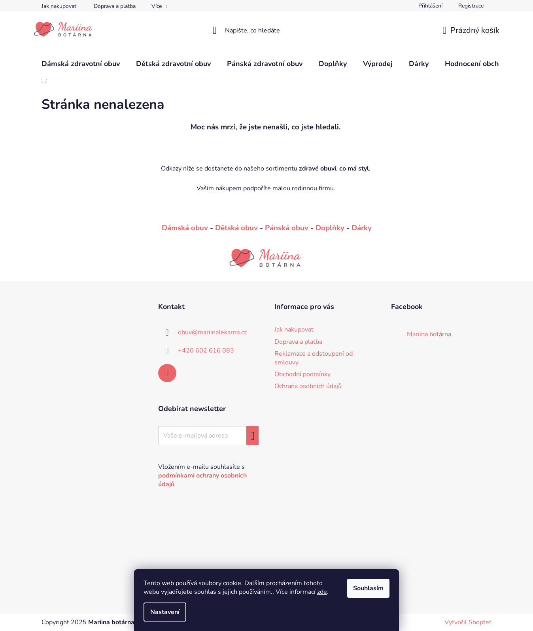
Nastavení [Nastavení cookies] (165, 612)
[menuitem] (81, 63)
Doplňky (330, 228)
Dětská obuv (236, 228)
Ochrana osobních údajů (308, 386)
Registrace (471, 5)
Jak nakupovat (59, 6)
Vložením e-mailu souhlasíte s (202, 475)
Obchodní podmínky (302, 374)
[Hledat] (267, 30)
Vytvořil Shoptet (467, 622)
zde (322, 591)
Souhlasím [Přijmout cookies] (368, 588)
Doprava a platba (115, 6)
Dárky (362, 228)
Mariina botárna (429, 334)
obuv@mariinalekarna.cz (212, 332)
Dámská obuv (185, 228)
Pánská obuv (286, 228)
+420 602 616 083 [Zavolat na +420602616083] (206, 350)
